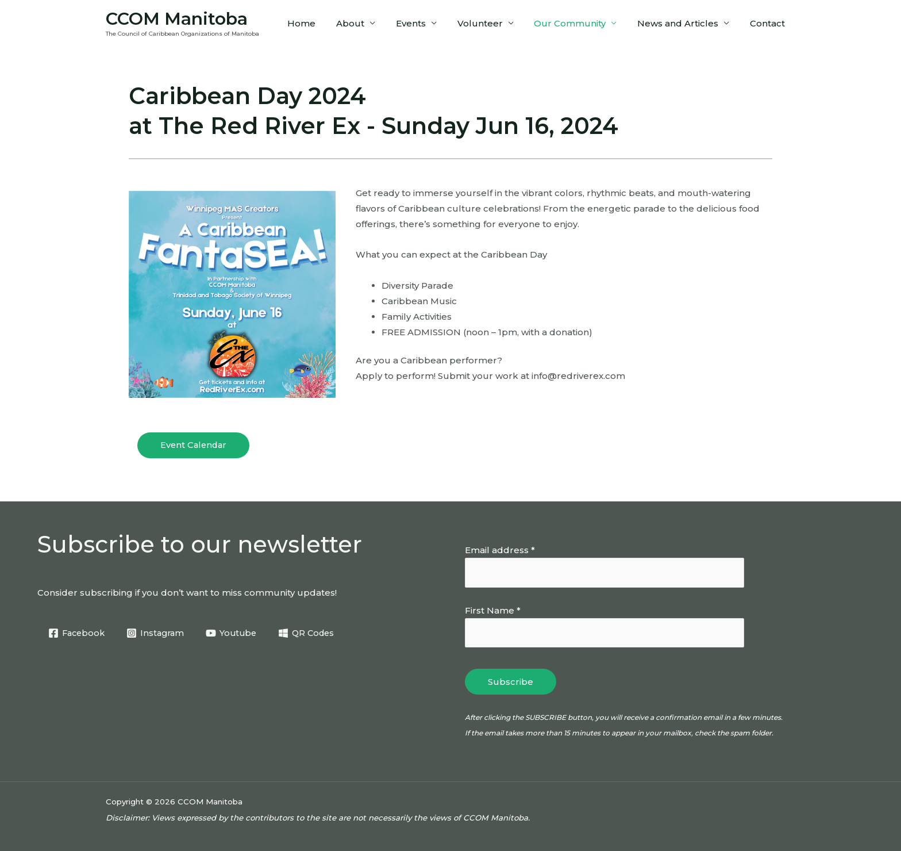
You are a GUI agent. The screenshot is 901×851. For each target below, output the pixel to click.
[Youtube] (237, 633)
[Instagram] (159, 633)
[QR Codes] (314, 633)
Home (323, 23)
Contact (769, 23)
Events (426, 23)
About (369, 23)
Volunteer (491, 23)
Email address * (500, 550)
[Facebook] (78, 633)
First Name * (493, 610)
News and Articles (682, 23)
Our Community (578, 23)
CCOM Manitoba (177, 18)
